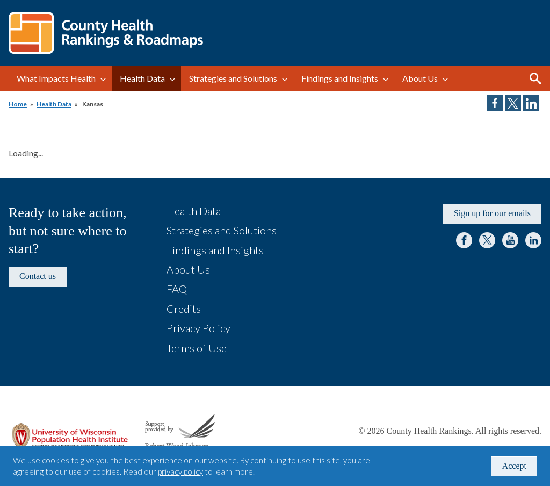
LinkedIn (533, 240)
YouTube (510, 240)
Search (535, 78)
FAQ (177, 288)
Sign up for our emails (492, 213)
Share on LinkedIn (531, 103)
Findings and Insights (339, 78)
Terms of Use (197, 347)
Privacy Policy (198, 327)
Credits (184, 308)
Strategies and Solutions (233, 78)
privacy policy (180, 471)
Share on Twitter (513, 103)
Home (18, 104)
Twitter (487, 240)
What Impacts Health (56, 78)
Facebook (464, 240)
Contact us (37, 276)
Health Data (142, 78)
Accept (514, 465)
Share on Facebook (495, 103)
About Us (420, 78)
